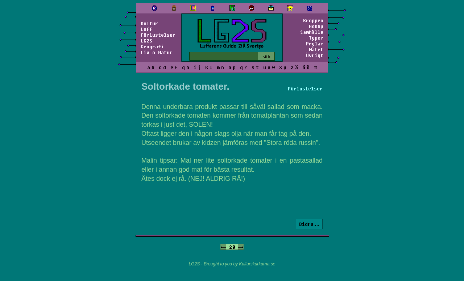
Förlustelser (158, 35)
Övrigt (314, 55)
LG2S (146, 41)
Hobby (316, 26)
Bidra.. (309, 224)
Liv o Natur (157, 52)
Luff (146, 29)
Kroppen (313, 20)
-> (241, 247)
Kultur (149, 23)
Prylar (314, 43)
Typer (316, 38)
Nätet (316, 49)
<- (223, 247)
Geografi (152, 46)
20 (232, 247)
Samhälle (311, 32)
